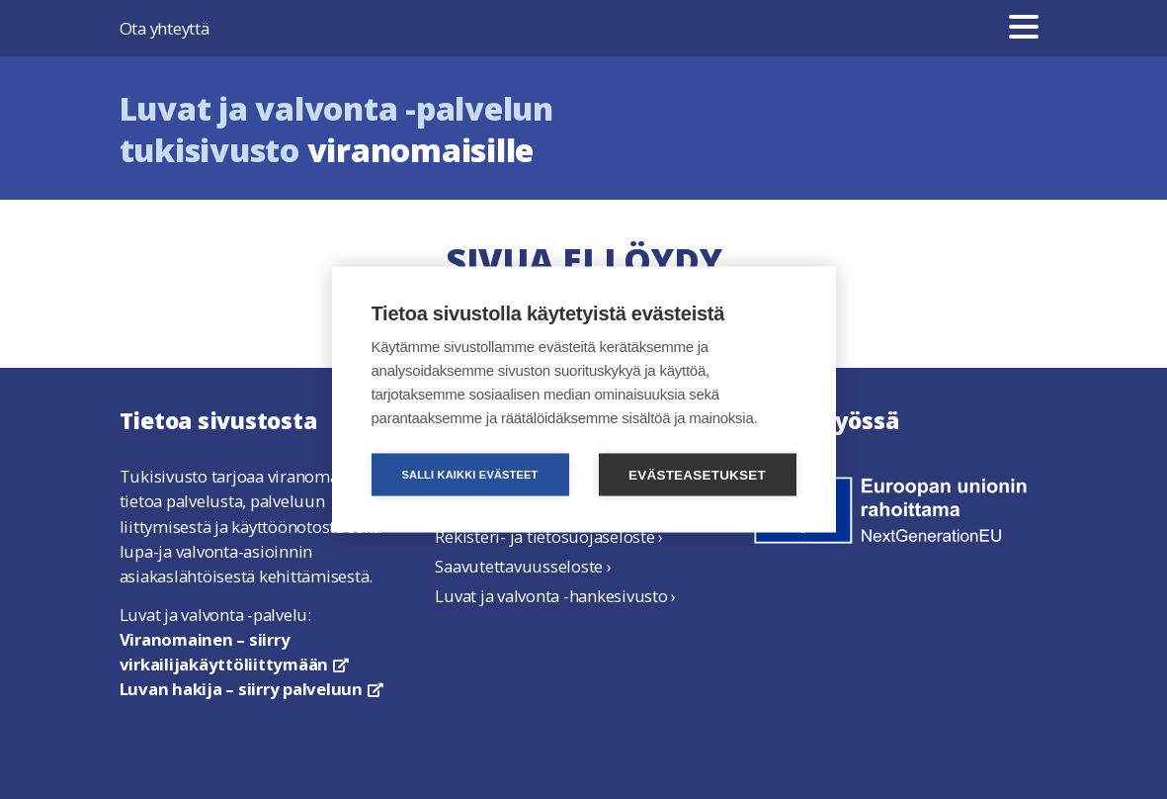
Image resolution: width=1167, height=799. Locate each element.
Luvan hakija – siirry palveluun (251, 688)
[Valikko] (1023, 28)
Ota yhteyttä (164, 28)
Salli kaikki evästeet (469, 475)
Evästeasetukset (697, 475)
